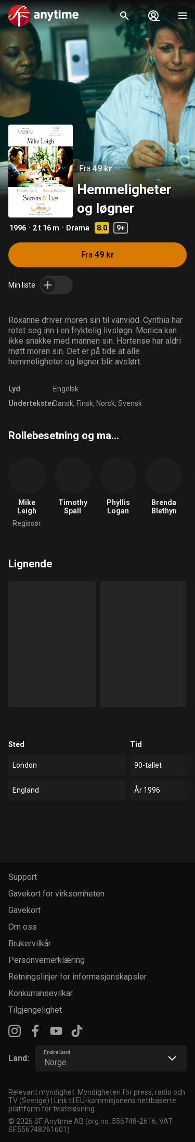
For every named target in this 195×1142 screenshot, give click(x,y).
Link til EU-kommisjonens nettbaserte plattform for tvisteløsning (92, 1104)
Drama (77, 228)
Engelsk (66, 389)
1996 (17, 228)
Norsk (105, 403)
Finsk (84, 403)
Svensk (130, 403)
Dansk (63, 403)
